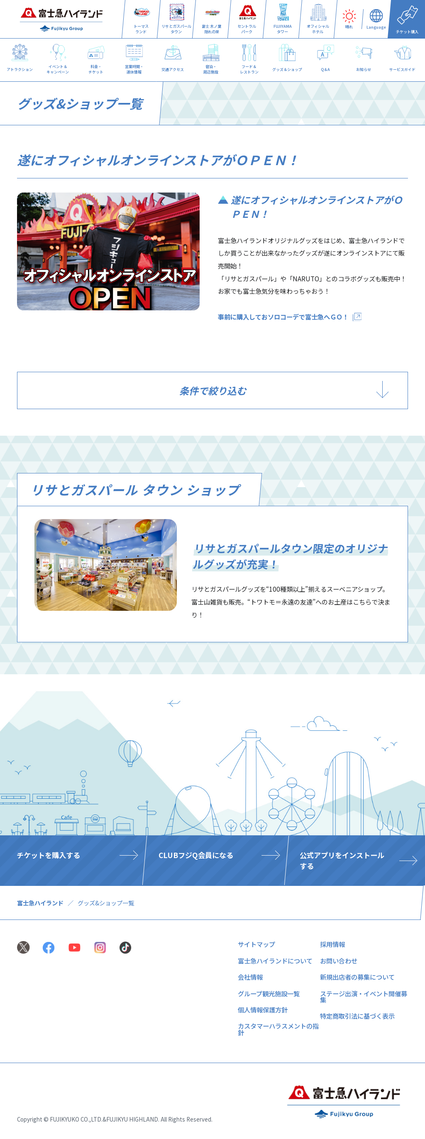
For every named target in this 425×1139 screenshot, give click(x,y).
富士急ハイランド (40, 902)
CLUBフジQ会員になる (195, 855)
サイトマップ (256, 944)
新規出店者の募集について (357, 976)
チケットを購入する (48, 855)
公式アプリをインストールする (342, 860)
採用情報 (332, 944)
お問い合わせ (338, 960)
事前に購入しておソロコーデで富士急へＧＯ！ (283, 316)
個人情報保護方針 (263, 1009)
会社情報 (250, 976)
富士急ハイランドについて (275, 960)
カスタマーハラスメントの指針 (278, 1029)
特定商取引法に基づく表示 (357, 1015)
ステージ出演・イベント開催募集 (363, 996)
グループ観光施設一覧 (269, 993)
